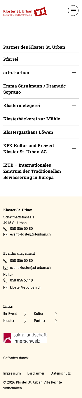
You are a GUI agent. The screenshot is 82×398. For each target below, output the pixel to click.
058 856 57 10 (21, 280)
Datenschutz (61, 373)
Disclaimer (35, 373)
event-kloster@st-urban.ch (30, 234)
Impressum (12, 373)
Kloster (8, 321)
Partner (39, 321)
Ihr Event (10, 314)
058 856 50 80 (21, 229)
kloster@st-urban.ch (25, 287)
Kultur (38, 314)
